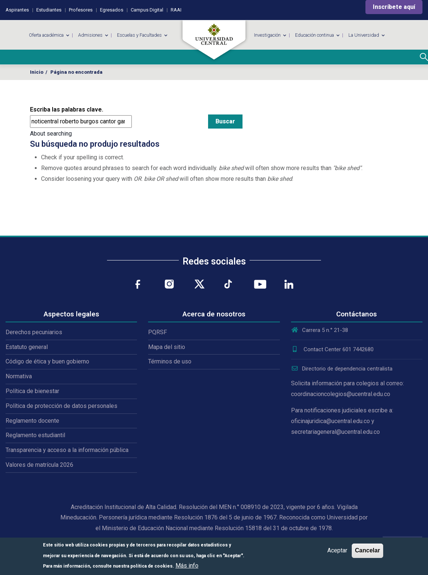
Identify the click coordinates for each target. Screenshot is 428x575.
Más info (186, 565)
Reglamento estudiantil (35, 435)
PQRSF (157, 332)
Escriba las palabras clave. (66, 109)
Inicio (36, 72)
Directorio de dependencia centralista (341, 368)
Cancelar (367, 550)
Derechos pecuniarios (34, 332)
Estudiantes (48, 10)
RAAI (176, 10)
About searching (51, 133)
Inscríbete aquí (394, 6)
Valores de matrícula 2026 (39, 464)
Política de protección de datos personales (61, 405)
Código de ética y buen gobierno (47, 361)
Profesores (81, 10)
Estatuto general (27, 346)
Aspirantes (17, 10)
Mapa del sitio (166, 346)
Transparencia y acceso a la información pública (67, 449)
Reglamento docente (32, 420)
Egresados (111, 10)
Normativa (19, 376)
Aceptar (337, 550)
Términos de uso (169, 361)
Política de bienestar (32, 391)
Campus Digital (147, 10)
